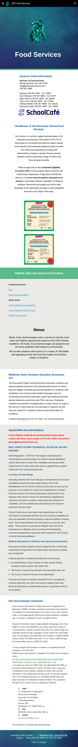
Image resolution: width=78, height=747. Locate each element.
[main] (39, 53)
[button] (3, 3)
